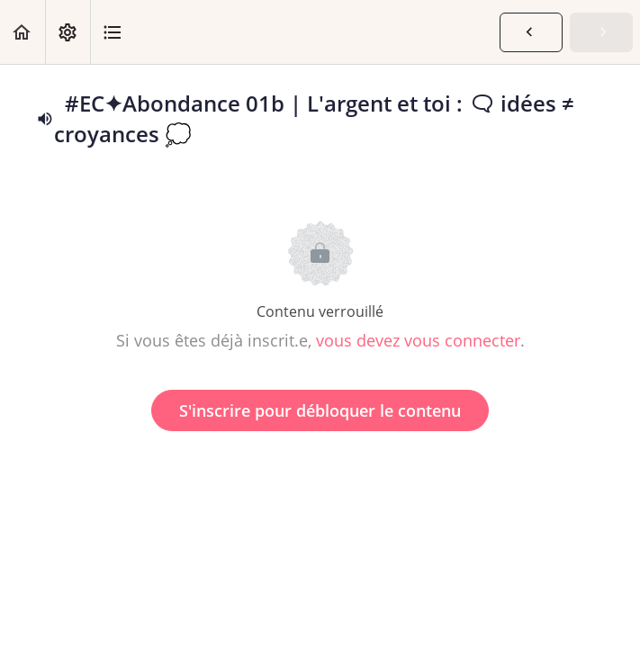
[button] (22, 32)
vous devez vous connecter (418, 340)
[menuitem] (67, 32)
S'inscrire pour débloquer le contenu (320, 410)
